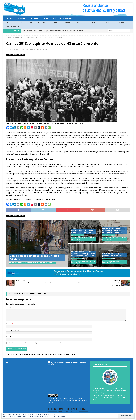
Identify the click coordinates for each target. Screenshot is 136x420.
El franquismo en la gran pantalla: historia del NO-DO (113, 255)
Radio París (121, 23)
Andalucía (19, 23)
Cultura (55, 23)
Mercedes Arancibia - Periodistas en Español (26, 50)
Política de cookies (59, 416)
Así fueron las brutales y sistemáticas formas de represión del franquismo (112, 230)
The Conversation (32, 263)
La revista (21, 18)
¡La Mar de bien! (108, 23)
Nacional (30, 23)
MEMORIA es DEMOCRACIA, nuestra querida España (67, 363)
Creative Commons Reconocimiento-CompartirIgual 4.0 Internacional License (67, 400)
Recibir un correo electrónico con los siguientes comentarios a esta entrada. (35, 343)
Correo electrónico (13, 330)
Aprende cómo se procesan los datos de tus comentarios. (57, 354)
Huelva (8, 23)
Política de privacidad (62, 18)
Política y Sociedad (46, 263)
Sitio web (9, 336)
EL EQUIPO (34, 18)
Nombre (9, 324)
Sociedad (79, 23)
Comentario (10, 307)
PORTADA (9, 18)
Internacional (42, 23)
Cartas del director (12, 27)
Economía (67, 23)
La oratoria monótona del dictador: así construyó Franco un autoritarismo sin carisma (83, 254)
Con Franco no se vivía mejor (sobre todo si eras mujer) (82, 231)
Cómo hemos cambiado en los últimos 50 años (34, 257)
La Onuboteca (92, 23)
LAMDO (45, 18)
